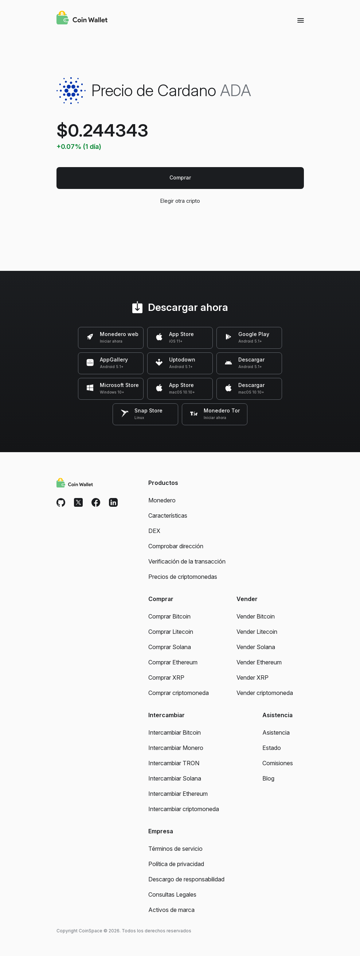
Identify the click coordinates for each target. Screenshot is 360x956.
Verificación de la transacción (187, 561)
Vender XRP (252, 677)
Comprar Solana (169, 647)
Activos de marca (171, 909)
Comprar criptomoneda (178, 692)
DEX (154, 530)
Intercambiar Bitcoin (174, 732)
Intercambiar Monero (175, 747)
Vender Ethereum (259, 662)
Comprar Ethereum (172, 662)
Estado (271, 747)
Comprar (180, 177)
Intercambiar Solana (174, 778)
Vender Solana (255, 647)
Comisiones (277, 763)
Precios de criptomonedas (182, 576)
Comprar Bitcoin (169, 616)
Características (167, 515)
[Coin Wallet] (81, 18)
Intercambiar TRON (173, 763)
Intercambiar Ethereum (178, 793)
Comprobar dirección (175, 546)
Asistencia (276, 732)
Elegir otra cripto (180, 200)
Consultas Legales (172, 894)
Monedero (162, 500)
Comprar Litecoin (170, 631)
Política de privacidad (176, 864)
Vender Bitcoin (255, 616)
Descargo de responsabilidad (186, 879)
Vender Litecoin (256, 631)
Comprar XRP (166, 677)
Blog (268, 778)
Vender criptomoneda (264, 692)
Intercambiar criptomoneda (183, 809)
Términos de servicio (175, 848)
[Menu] (301, 20)
